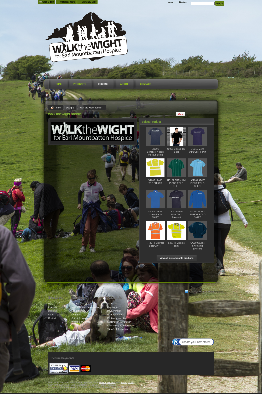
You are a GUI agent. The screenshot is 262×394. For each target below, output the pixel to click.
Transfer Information (117, 329)
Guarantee (76, 314)
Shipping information (81, 318)
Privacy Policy (114, 311)
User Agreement (115, 314)
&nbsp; (155, 136)
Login (171, 2)
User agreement (107, 382)
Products (80, 84)
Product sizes (78, 303)
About (124, 84)
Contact (145, 84)
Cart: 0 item (48, 2)
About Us (112, 303)
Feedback (112, 307)
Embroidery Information (119, 325)
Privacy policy (127, 382)
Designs (103, 84)
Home (58, 84)
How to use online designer (85, 307)
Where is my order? (81, 322)
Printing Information (117, 318)
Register (183, 2)
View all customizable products (176, 258)
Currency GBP (89, 2)
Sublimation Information (119, 322)
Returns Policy (78, 311)
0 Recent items (67, 2)
